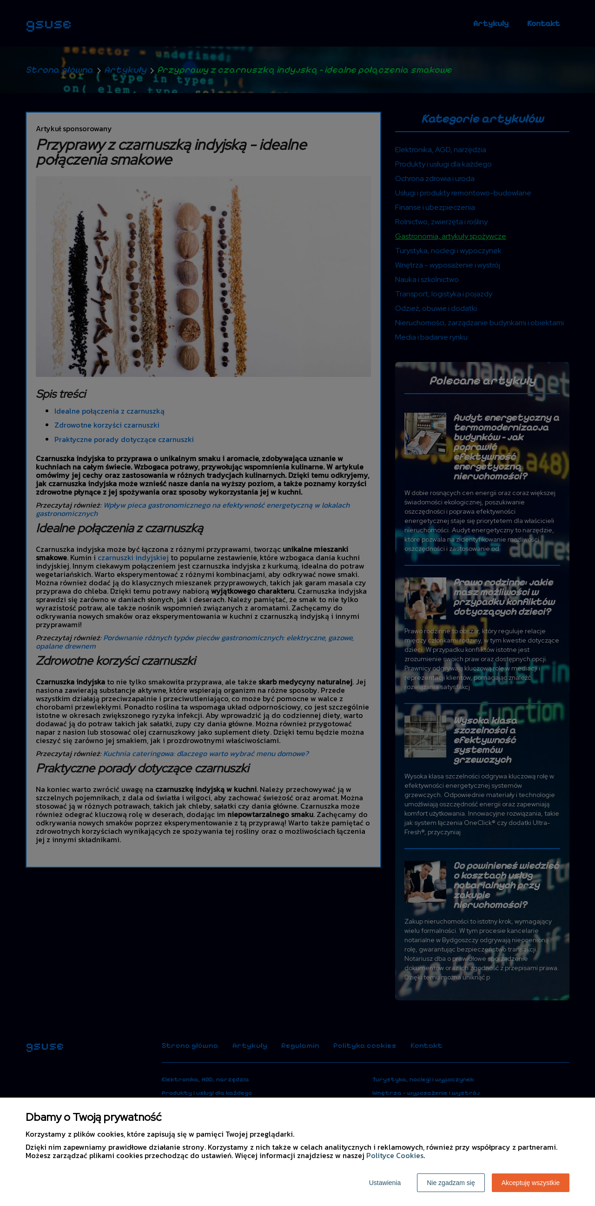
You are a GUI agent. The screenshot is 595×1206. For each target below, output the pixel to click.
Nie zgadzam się (451, 1182)
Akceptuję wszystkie (531, 1182)
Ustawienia (385, 1182)
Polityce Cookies (394, 1155)
